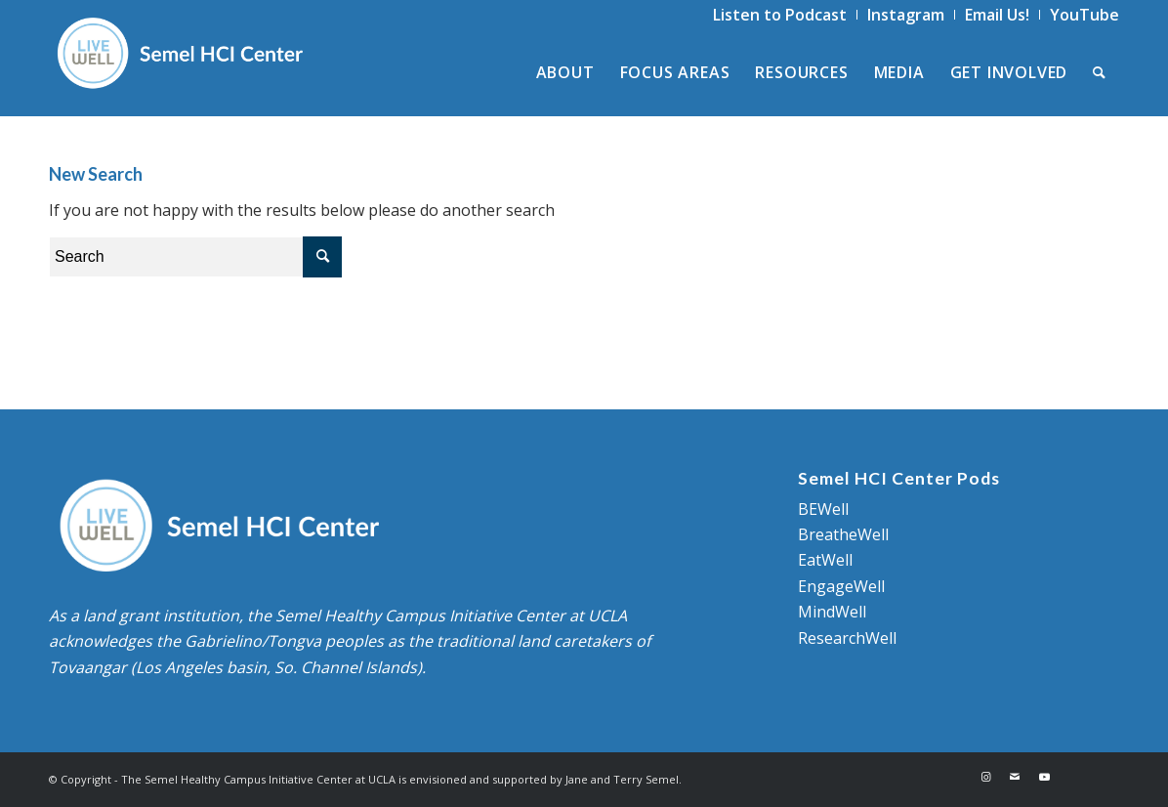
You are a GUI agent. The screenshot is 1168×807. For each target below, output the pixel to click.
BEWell (823, 509)
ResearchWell (847, 638)
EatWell (825, 560)
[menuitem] (780, 15)
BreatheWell (843, 534)
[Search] (1099, 72)
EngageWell (841, 586)
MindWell (832, 611)
